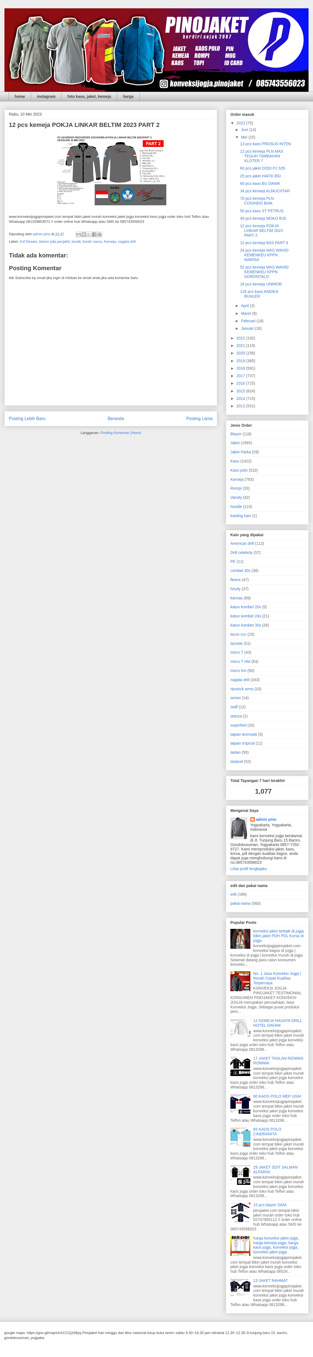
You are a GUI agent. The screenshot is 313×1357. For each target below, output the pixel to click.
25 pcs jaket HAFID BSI (260, 176)
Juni (245, 129)
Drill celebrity (241, 552)
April (245, 305)
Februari (248, 321)
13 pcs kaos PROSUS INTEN (265, 144)
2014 (241, 398)
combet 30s (240, 570)
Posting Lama (199, 418)
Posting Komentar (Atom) (121, 433)
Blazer (235, 434)
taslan (235, 752)
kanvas (236, 598)
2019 (241, 361)
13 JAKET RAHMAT (270, 1280)
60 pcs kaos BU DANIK (260, 183)
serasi (235, 698)
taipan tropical (242, 743)
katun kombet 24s (245, 616)
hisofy (235, 589)
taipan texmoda (243, 734)
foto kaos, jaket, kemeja (89, 96)
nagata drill (127, 241)
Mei (244, 137)
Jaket (235, 443)
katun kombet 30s (245, 625)
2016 (241, 383)
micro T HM (240, 661)
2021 (241, 345)
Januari (248, 328)
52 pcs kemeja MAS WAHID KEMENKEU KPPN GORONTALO (264, 272)
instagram (46, 96)
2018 (241, 368)
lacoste (236, 643)
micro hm (238, 670)
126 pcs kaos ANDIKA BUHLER (259, 293)
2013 (241, 406)
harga (128, 96)
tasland (236, 761)
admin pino (266, 819)
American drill (242, 543)
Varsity (236, 497)
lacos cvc (238, 634)
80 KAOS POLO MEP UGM (277, 1096)
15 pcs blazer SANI (270, 1205)
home (20, 96)
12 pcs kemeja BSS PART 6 (264, 243)
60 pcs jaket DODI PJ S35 (262, 168)
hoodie (236, 506)
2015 (241, 391)
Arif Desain (28, 241)
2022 (241, 338)
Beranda (116, 418)
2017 (241, 376)
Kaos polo (239, 470)
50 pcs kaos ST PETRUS (262, 211)
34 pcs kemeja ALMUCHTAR (265, 191)
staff (234, 707)
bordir (76, 241)
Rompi (235, 488)
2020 (241, 353)
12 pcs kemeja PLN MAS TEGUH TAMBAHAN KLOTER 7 (261, 156)
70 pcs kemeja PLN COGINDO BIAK (257, 200)
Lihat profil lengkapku (248, 869)
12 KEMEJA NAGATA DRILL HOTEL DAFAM (277, 1023)
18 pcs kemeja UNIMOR (261, 284)
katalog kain (240, 515)
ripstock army (241, 689)
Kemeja (110, 241)
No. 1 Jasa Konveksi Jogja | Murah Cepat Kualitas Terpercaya (277, 978)
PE (233, 561)
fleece (235, 579)
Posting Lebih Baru (27, 418)
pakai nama (240, 903)
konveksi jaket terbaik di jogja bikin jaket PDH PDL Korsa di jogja (278, 936)
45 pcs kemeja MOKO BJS (263, 218)
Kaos (234, 461)
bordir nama (92, 241)
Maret (246, 313)
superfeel (238, 725)
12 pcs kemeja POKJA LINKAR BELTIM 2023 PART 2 (261, 230)
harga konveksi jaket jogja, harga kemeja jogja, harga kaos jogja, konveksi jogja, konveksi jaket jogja (276, 1245)
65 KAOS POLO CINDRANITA (267, 1131)
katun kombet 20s (245, 607)
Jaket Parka (240, 452)
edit (233, 894)
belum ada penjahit (54, 241)
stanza (236, 716)
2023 (241, 123)
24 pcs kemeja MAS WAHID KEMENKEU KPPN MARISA (264, 255)
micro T (236, 652)
